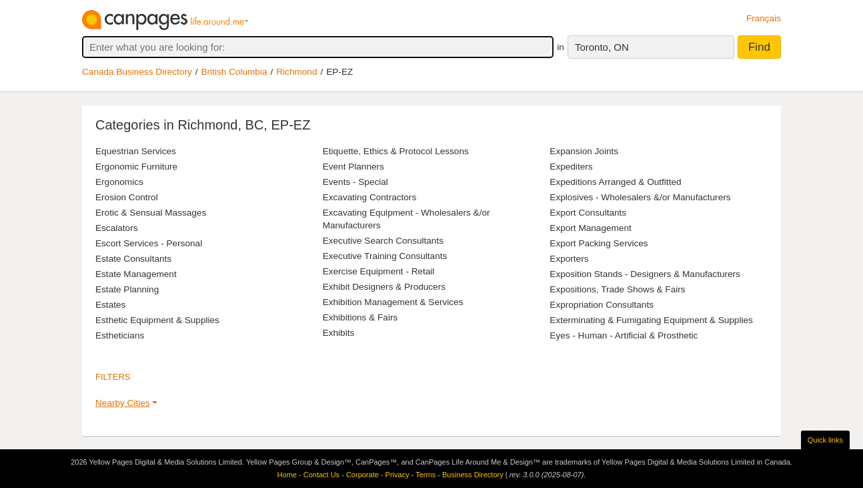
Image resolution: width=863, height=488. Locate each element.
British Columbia (234, 72)
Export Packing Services (599, 243)
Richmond (296, 72)
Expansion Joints (584, 151)
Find (759, 47)
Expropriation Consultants (602, 305)
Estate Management (136, 274)
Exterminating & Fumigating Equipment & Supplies (651, 320)
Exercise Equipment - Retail (379, 271)
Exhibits (339, 333)
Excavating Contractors (370, 197)
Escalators (116, 228)
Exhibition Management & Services (393, 302)
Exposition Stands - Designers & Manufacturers (645, 274)
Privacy (397, 475)
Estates (110, 305)
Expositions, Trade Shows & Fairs (617, 289)
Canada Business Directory (137, 72)
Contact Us (321, 475)
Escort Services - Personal (148, 243)
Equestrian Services (135, 151)
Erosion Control (126, 197)
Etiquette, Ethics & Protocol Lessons (396, 151)
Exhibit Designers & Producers (384, 287)
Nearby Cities (122, 403)
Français (763, 18)
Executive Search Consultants (383, 241)
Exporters (569, 259)
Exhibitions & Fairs (360, 317)
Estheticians (119, 335)
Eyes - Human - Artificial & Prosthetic (624, 335)
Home (287, 475)
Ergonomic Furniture (136, 167)
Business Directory (473, 475)
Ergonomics (119, 182)
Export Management (590, 228)
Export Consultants (588, 213)
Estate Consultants (133, 259)
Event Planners (353, 167)
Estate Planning (127, 289)
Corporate (362, 475)
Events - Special (355, 182)
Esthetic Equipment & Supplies (157, 320)
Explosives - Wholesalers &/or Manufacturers (640, 197)
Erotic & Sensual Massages (150, 213)
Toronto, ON (602, 47)
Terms (425, 475)
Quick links (825, 440)
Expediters (571, 167)
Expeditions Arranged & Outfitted (615, 182)
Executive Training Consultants (385, 256)
